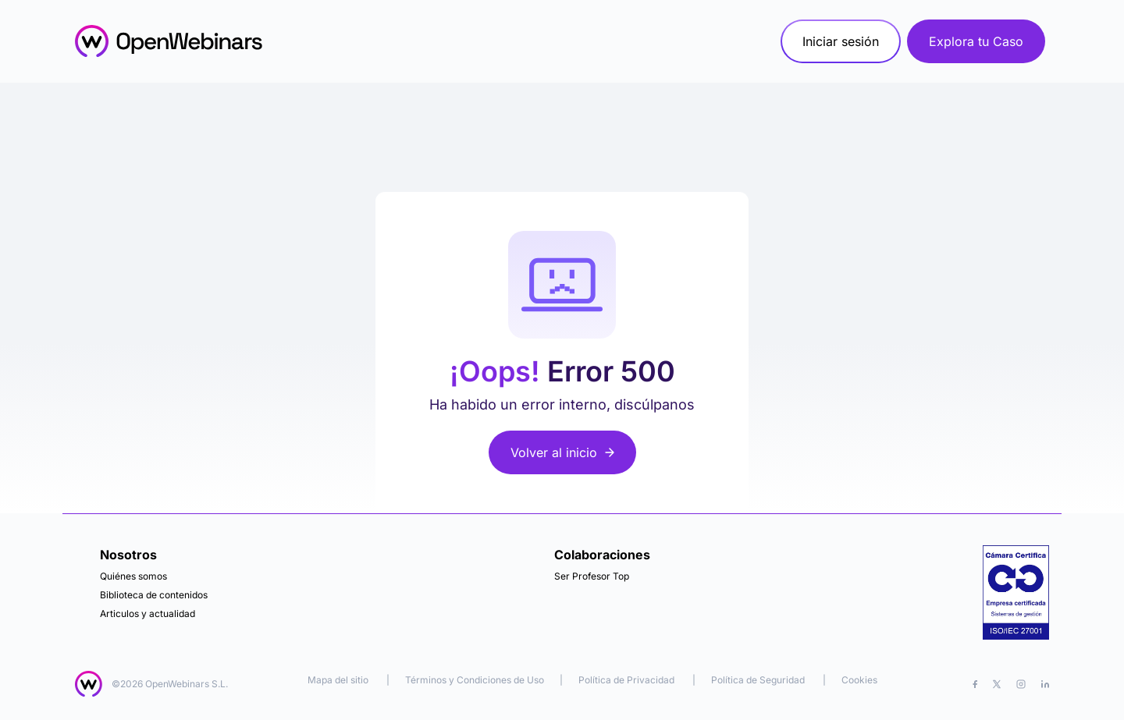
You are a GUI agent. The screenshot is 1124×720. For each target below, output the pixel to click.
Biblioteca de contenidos (154, 595)
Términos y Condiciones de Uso (474, 680)
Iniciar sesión (840, 41)
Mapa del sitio (339, 680)
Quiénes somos (133, 576)
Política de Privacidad (626, 680)
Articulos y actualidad (147, 613)
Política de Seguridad (758, 680)
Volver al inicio (562, 452)
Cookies (859, 680)
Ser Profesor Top (591, 576)
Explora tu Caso (976, 41)
